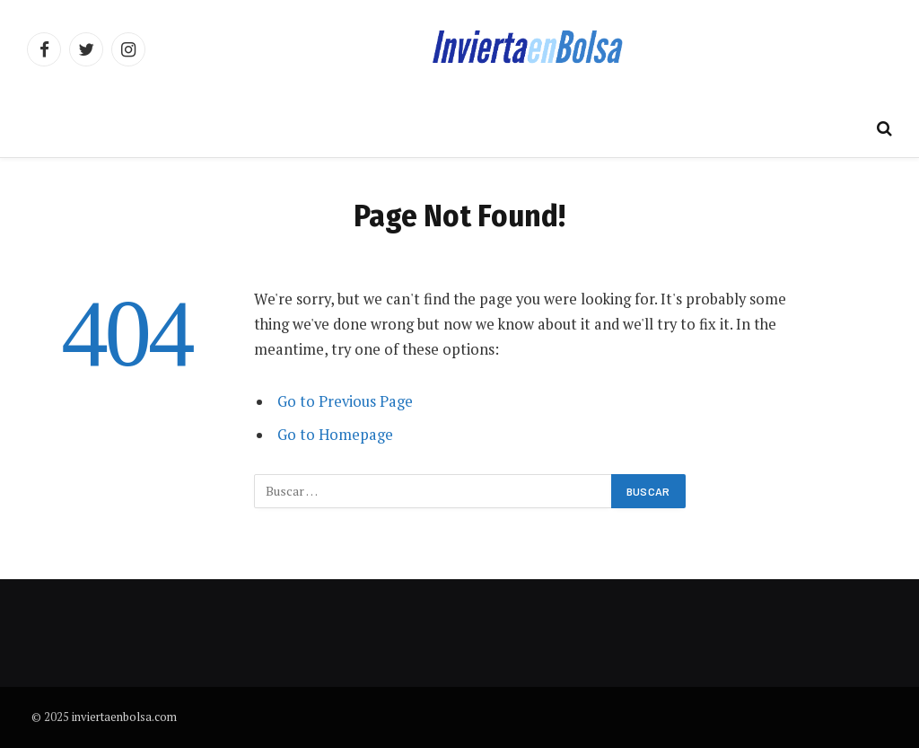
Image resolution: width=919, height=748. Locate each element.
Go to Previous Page (345, 401)
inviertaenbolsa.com (124, 716)
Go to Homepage (335, 434)
